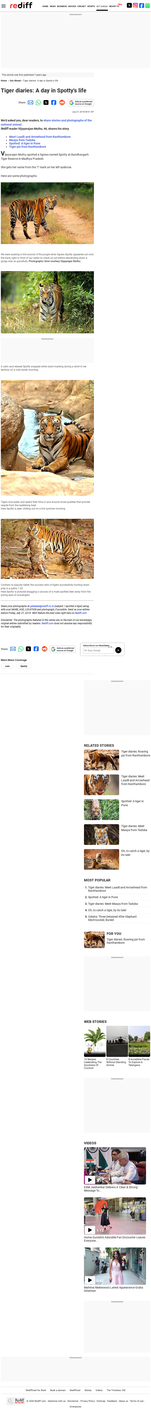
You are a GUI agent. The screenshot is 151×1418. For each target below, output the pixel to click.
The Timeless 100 (116, 1390)
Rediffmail (75, 1390)
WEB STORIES (95, 1022)
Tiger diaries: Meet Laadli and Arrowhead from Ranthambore (135, 780)
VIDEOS (90, 1143)
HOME (45, 6)
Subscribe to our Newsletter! (96, 645)
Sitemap (101, 1401)
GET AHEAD (102, 6)
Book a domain (58, 1390)
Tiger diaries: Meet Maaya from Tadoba (113, 903)
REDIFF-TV (114, 6)
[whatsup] (148, 5)
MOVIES (72, 6)
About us (123, 1401)
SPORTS (91, 6)
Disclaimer (73, 1401)
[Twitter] (129, 5)
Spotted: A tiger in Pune (24, 143)
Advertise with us (57, 1401)
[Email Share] (30, 102)
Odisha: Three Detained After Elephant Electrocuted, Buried (112, 918)
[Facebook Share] (53, 102)
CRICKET (81, 6)
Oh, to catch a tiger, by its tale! (107, 910)
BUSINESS (62, 6)
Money (88, 1390)
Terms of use (137, 1401)
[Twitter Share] (45, 102)
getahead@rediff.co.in (42, 606)
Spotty (23, 666)
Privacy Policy (87, 1401)
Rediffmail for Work (36, 1390)
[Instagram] (135, 5)
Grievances (75, 1406)
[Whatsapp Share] (38, 102)
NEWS (53, 6)
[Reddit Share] (61, 102)
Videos (99, 1390)
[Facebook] (142, 5)
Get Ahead (15, 80)
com (7, 666)
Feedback (112, 1401)
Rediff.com (81, 613)
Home (4, 80)
